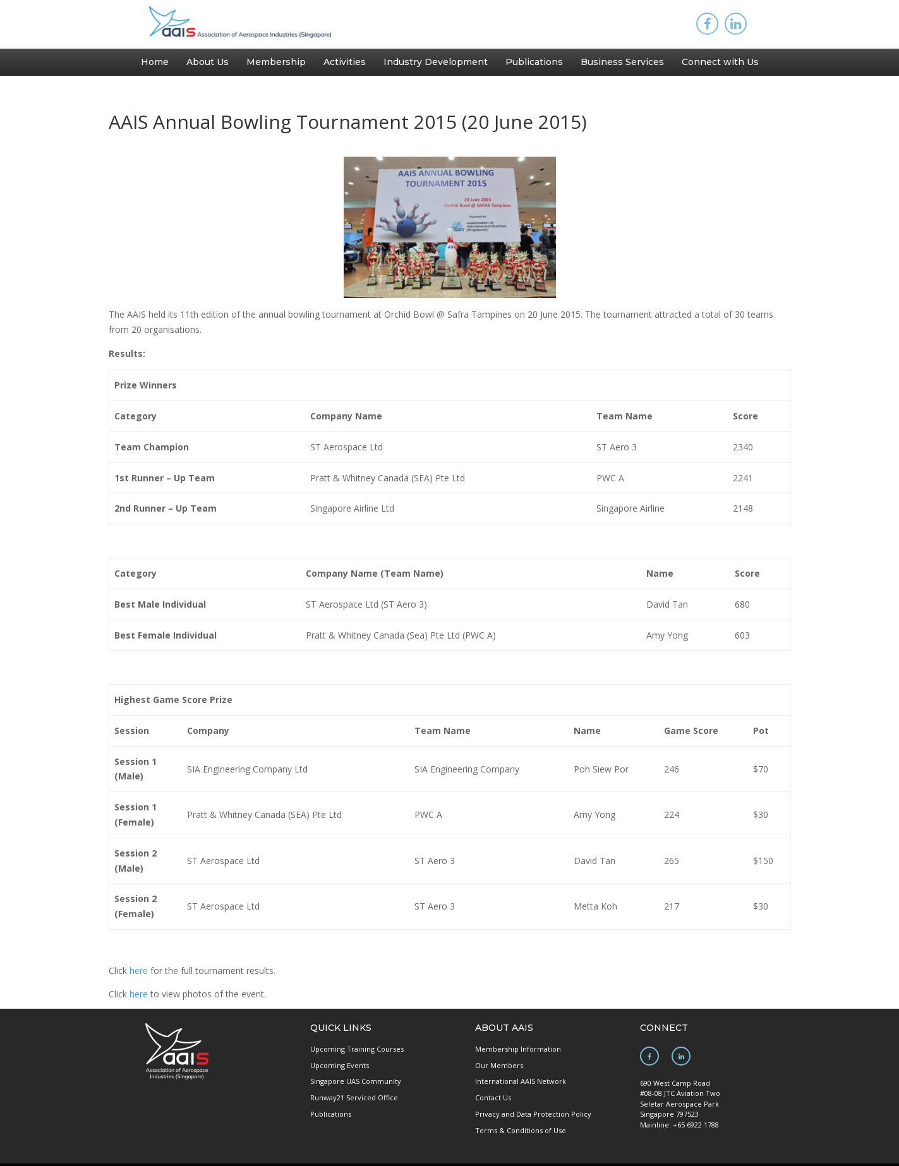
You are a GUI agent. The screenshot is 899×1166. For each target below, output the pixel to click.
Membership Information (518, 1049)
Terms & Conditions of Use (520, 1130)
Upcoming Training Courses (357, 1049)
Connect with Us (720, 62)
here (139, 971)
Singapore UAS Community (355, 1081)
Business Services (622, 62)
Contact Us (493, 1097)
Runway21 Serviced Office (354, 1097)
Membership (276, 62)
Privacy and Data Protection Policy (533, 1114)
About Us (207, 62)
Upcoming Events (339, 1065)
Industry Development (435, 62)
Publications (534, 62)
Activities (344, 62)
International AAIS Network (520, 1081)
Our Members (499, 1065)
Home (155, 62)
